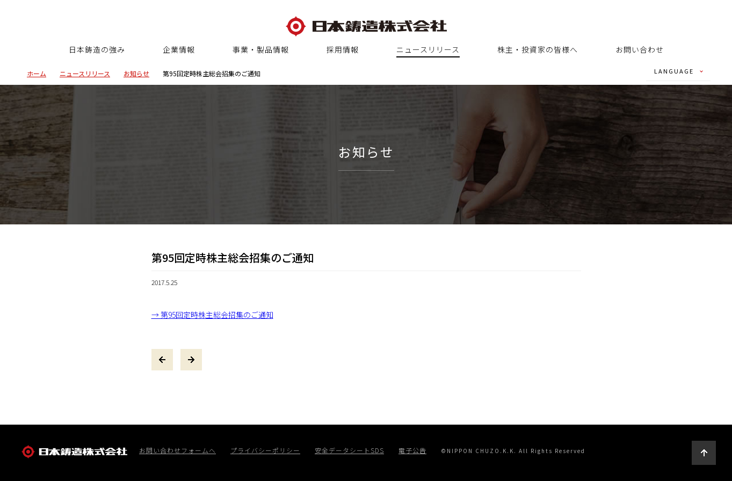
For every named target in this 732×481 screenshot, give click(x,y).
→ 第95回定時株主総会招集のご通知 (212, 314)
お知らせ (136, 73)
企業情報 (179, 49)
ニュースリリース (428, 50)
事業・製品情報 (261, 49)
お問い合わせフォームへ (177, 450)
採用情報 (343, 49)
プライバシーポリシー (265, 450)
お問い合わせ (639, 49)
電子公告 (412, 450)
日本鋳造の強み (97, 49)
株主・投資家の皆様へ (537, 49)
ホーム (36, 73)
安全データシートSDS (349, 450)
